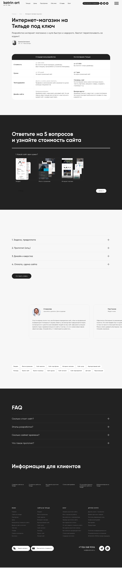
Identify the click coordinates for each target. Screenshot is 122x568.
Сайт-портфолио (54, 366)
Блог (21, 14)
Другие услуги (93, 508)
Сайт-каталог (63, 371)
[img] (101, 3)
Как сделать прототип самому (71, 528)
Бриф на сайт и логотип (19, 525)
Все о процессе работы (70, 515)
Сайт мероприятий (77, 371)
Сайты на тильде (17, 515)
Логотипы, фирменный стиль (96, 517)
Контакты (14, 536)
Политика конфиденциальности (97, 531)
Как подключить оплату (69, 523)
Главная (14, 14)
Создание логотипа (68, 536)
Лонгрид (15, 371)
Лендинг (15, 366)
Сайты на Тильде (43, 508)
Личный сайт (41, 536)
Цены (13, 520)
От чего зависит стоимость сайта (72, 525)
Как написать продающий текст (72, 531)
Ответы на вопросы (17, 533)
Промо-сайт (26, 371)
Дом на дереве (61, 311)
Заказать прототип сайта (70, 512)
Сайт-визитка (41, 366)
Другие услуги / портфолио (96, 512)
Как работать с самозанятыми (71, 517)
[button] (116, 3)
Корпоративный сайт (96, 366)
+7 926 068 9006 (87, 547)
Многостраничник (27, 366)
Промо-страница (39, 371)
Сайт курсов (51, 371)
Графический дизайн (94, 520)
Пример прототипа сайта (70, 520)
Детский (89, 371)
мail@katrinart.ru (89, 551)
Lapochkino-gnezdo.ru (49, 311)
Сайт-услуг (82, 366)
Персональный (100, 371)
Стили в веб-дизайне (69, 533)
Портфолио (15, 517)
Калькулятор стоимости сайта (20, 523)
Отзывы (14, 531)
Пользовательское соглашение (97, 533)
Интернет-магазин (69, 366)
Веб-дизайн (91, 523)
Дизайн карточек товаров (95, 515)
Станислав (47, 309)
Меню (14, 508)
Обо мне (14, 528)
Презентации (92, 525)
